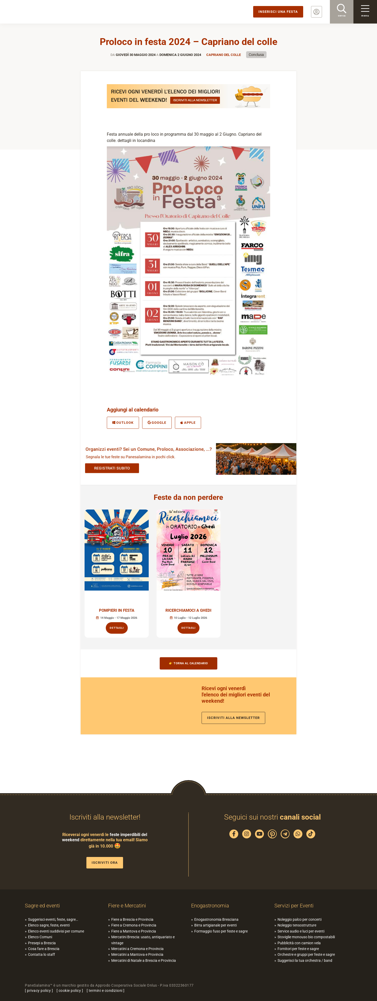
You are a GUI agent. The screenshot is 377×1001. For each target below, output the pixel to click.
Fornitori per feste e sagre (298, 949)
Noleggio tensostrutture (297, 925)
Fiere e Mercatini (127, 905)
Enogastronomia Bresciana (216, 919)
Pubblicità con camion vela (299, 943)
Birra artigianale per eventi (215, 925)
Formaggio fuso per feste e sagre (221, 931)
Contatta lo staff (41, 954)
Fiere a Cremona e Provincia (133, 925)
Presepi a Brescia (42, 943)
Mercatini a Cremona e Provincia (137, 949)
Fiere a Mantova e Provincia (133, 931)
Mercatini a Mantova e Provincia (137, 954)
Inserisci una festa (278, 12)
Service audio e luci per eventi (301, 931)
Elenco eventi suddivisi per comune (56, 931)
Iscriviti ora (105, 863)
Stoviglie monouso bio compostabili (306, 937)
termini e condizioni (106, 990)
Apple (188, 423)
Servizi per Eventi (294, 905)
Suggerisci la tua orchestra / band (305, 960)
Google (157, 423)
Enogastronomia (210, 905)
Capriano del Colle (223, 55)
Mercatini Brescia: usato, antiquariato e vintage (143, 940)
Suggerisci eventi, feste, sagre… (53, 919)
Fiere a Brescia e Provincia (132, 919)
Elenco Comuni (40, 937)
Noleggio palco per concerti (299, 919)
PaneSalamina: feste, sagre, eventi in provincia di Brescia (40, 12)
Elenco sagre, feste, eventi (49, 925)
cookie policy (70, 990)
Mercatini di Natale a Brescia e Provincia (143, 960)
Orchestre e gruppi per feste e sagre (306, 954)
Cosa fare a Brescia (43, 949)
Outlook (123, 423)
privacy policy (39, 990)
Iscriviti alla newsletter (233, 718)
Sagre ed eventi (42, 905)
